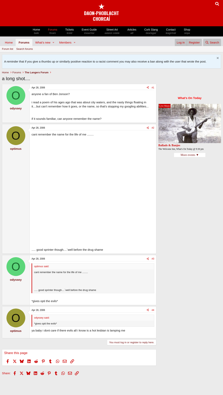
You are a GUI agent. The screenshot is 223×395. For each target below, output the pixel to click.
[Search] (212, 42)
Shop (187, 31)
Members (65, 42)
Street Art (112, 31)
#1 (153, 87)
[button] (53, 42)
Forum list (7, 48)
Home (36, 31)
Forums (52, 31)
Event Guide (89, 31)
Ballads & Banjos (169, 145)
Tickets (69, 31)
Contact (171, 31)
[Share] (147, 87)
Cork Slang (151, 31)
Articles (131, 31)
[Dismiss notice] (217, 58)
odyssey (16, 108)
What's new (42, 42)
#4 (153, 310)
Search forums (24, 48)
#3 (153, 258)
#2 (153, 127)
